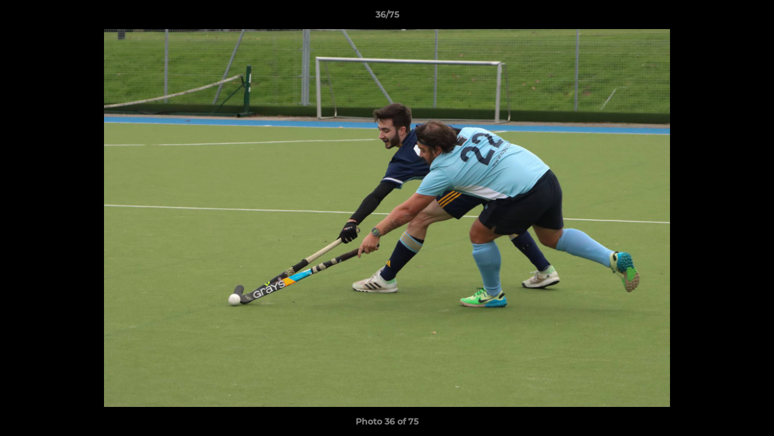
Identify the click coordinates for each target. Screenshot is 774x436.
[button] (752, 17)
